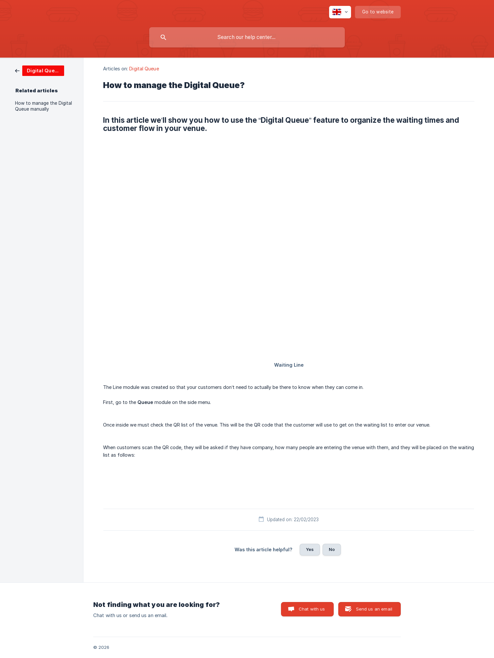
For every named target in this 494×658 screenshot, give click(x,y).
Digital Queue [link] (144, 68)
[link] (39, 70)
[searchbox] (247, 37)
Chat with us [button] (312, 609)
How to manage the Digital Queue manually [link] (43, 106)
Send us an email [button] (374, 609)
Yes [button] (310, 549)
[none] (340, 12)
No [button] (332, 549)
